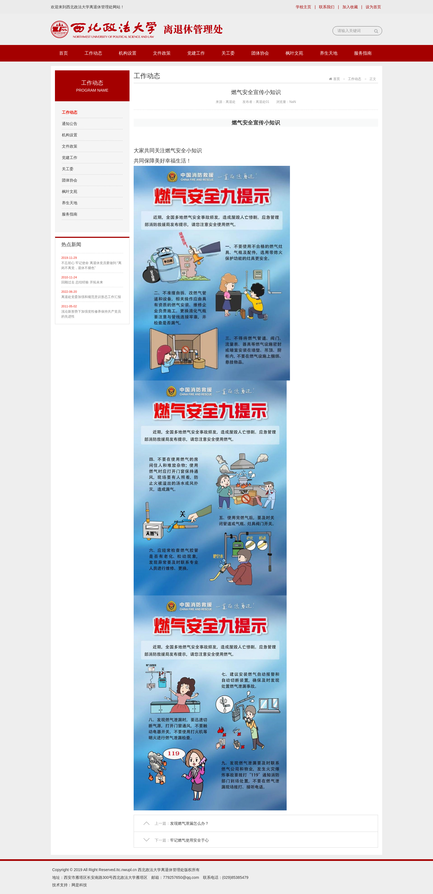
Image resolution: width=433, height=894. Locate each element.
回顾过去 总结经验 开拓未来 (82, 282)
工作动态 (93, 53)
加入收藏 (350, 7)
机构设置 (127, 53)
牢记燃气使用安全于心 (189, 840)
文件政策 (162, 53)
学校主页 (303, 7)
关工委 (228, 53)
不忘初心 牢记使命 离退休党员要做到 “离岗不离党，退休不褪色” (91, 265)
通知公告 (69, 123)
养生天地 (328, 53)
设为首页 (373, 7)
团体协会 (260, 53)
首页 (63, 53)
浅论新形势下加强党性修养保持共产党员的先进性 (91, 314)
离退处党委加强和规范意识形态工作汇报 (91, 297)
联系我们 (326, 7)
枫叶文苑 (294, 53)
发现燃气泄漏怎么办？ (189, 823)
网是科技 (79, 885)
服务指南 (363, 53)
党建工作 (196, 53)
